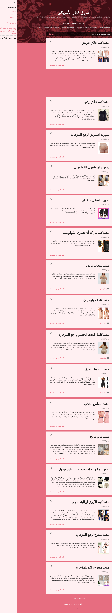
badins (51, 608)
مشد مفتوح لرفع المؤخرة (75, 535)
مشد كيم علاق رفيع (79, 102)
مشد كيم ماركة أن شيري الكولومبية (69, 233)
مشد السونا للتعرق (79, 369)
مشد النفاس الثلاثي (79, 404)
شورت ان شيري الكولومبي (74, 167)
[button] (34, 42)
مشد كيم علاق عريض (78, 43)
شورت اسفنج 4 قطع (78, 200)
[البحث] (95, 5)
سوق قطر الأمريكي (56, 12)
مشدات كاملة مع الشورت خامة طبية (66, 27)
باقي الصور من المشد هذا (40, 65)
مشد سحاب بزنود (80, 265)
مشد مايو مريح (82, 437)
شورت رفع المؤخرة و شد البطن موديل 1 (65, 469)
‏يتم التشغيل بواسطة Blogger (56, 605)
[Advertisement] (22, 59)
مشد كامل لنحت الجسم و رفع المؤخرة (67, 335)
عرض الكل (35, 34)
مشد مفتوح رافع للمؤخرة (75, 567)
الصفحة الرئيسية (84, 27)
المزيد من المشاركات (62, 599)
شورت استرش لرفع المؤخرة (73, 135)
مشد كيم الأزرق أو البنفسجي (73, 502)
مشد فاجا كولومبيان (79, 300)
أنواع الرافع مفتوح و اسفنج (30, 27)
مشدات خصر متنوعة (47, 27)
